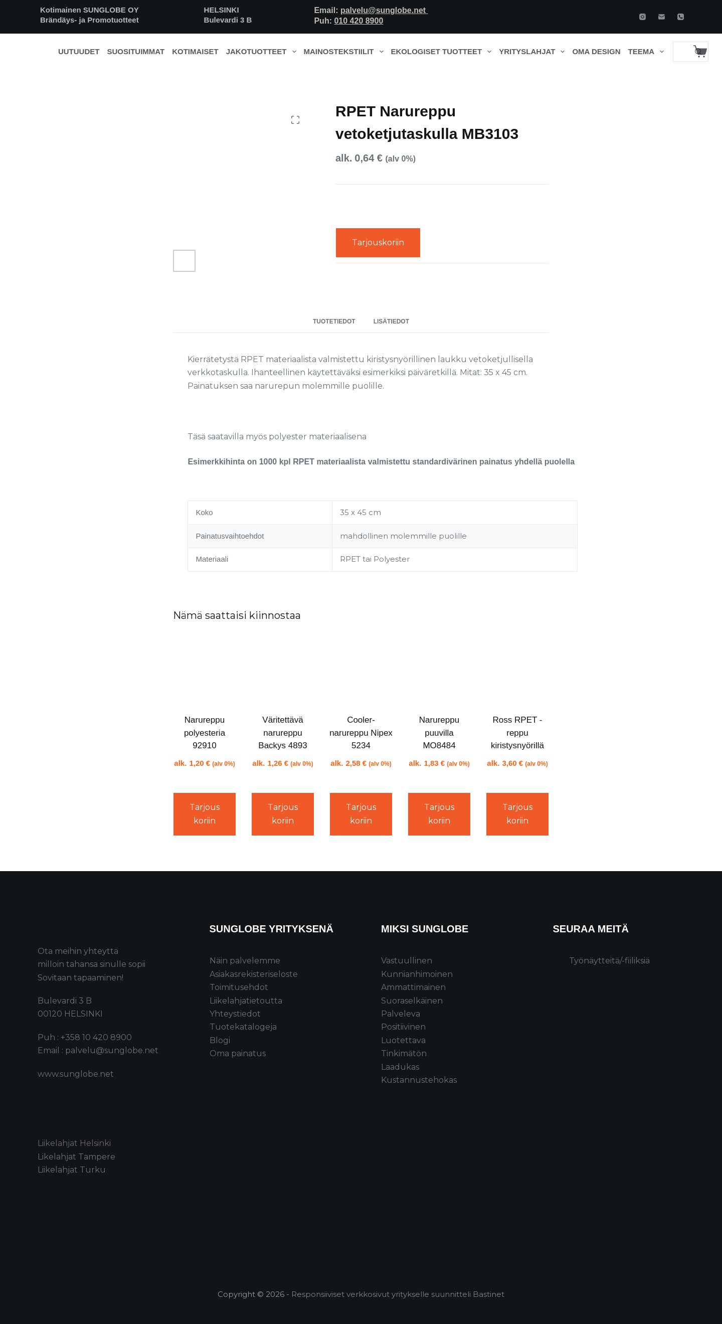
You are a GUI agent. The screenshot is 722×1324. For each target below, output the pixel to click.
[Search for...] (680, 52)
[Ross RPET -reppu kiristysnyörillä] (517, 669)
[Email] (661, 17)
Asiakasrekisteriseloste (254, 974)
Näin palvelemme (245, 960)
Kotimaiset (195, 51)
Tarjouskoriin (378, 242)
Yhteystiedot (235, 1014)
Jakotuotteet (263, 51)
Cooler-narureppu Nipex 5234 (361, 732)
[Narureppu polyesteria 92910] (204, 669)
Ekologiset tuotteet (443, 51)
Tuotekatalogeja (243, 1027)
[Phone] (680, 17)
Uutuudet (79, 51)
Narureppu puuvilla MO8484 (439, 732)
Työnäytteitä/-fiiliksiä (609, 960)
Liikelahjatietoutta (246, 1001)
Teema (648, 51)
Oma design (596, 51)
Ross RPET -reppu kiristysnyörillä (517, 732)
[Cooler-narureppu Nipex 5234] (361, 669)
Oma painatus (238, 1053)
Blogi (220, 1040)
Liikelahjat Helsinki (74, 1143)
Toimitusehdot (239, 987)
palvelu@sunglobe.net (384, 10)
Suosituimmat (135, 51)
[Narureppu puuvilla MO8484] (439, 669)
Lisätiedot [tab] (391, 321)
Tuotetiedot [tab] (334, 321)
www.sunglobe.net (76, 1074)
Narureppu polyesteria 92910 (204, 732)
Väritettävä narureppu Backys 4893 (282, 732)
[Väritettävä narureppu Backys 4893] (282, 669)
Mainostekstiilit (346, 51)
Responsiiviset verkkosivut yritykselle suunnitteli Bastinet (397, 1294)
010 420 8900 (358, 21)
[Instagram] (642, 17)
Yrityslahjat (534, 51)
